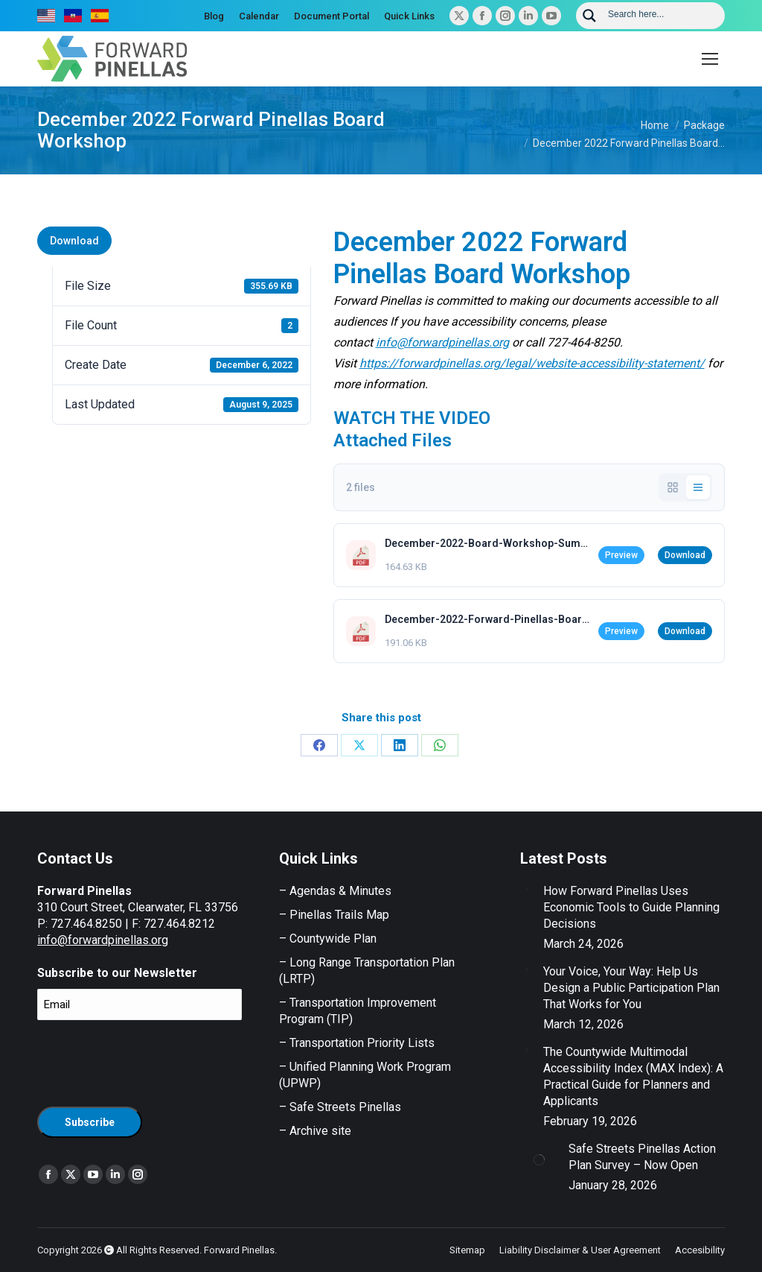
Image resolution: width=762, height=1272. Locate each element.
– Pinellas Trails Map (334, 915)
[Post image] (526, 889)
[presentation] (150, 1061)
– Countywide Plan (328, 938)
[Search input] (661, 13)
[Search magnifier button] (589, 15)
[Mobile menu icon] (710, 59)
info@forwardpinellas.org (102, 940)
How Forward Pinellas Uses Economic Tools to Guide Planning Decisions (631, 907)
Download (74, 241)
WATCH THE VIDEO (411, 418)
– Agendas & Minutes (335, 891)
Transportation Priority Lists (362, 1043)
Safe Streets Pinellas (343, 1107)
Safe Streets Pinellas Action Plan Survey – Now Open (642, 1157)
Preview (621, 555)
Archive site (320, 1131)
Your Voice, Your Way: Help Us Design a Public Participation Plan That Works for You (631, 987)
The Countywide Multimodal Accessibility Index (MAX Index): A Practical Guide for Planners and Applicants (633, 1076)
